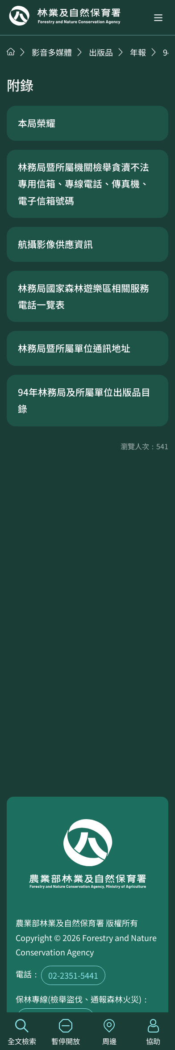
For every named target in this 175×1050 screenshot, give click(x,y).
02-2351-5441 (73, 975)
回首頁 (65, 15)
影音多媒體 (52, 52)
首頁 (11, 52)
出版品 (101, 52)
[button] (158, 18)
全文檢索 (22, 1032)
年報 (138, 52)
